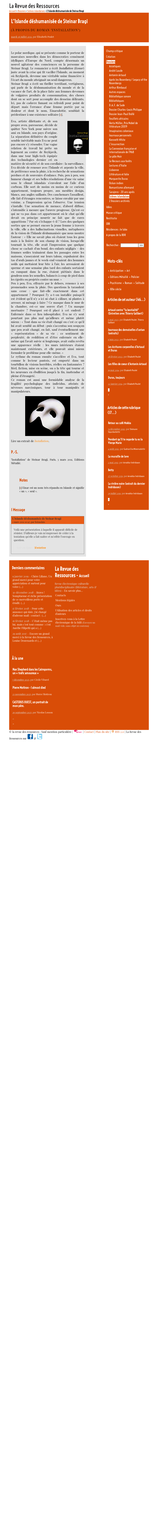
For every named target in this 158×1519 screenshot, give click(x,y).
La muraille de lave (118, 456)
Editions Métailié (119, 277)
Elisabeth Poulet (45, 36)
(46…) (140, 299)
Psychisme (116, 283)
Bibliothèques (116, 101)
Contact (89, 732)
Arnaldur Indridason (131, 462)
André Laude (116, 70)
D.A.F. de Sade (117, 105)
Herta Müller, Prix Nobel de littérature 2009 (123, 124)
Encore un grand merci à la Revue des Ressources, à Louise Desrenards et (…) (32, 637)
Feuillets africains (118, 118)
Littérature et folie (119, 174)
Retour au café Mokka (119, 423)
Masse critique (114, 213)
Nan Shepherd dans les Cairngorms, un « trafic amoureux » (32, 671)
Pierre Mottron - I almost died (29, 687)
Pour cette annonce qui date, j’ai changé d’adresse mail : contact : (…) (29, 612)
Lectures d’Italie (118, 165)
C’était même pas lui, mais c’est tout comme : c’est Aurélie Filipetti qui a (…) (32, 624)
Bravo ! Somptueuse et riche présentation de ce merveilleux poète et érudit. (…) (32, 598)
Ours (58, 605)
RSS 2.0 (117, 732)
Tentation (40, 547)
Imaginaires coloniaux (121, 131)
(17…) (111, 412)
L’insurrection (116, 144)
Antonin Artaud (117, 75)
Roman (128, 283)
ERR (108, 224)
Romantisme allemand (121, 187)
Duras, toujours (116, 377)
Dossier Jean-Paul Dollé (121, 114)
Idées (109, 207)
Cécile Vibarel (41, 679)
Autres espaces (117, 92)
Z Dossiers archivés (119, 201)
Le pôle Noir (115, 156)
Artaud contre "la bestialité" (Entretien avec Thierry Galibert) (125, 311)
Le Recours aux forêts (120, 161)
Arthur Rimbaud (117, 87)
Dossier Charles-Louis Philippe (125, 109)
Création (110, 56)
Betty (111, 470)
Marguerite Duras (118, 179)
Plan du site (102, 732)
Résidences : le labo (116, 229)
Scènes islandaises (36, 11)
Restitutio (111, 218)
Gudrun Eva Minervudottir (134, 449)
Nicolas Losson (45, 712)
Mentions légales (65, 600)
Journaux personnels (120, 135)
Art (128, 270)
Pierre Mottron (44, 694)
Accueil (12, 11)
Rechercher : (113, 245)
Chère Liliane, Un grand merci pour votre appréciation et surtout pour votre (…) (32, 582)
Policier (135, 277)
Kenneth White (117, 140)
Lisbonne (114, 170)
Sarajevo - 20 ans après (121, 192)
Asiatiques (115, 66)
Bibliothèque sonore (120, 96)
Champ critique (114, 51)
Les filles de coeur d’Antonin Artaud (127, 364)
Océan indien (116, 183)
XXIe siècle (115, 289)
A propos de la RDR (116, 235)
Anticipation (116, 270)
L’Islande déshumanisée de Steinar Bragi (36, 518)
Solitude (139, 283)
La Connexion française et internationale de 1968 (123, 150)
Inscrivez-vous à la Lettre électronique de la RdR (70, 620)
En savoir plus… (73, 590)
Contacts (60, 595)
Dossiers (22, 11)
